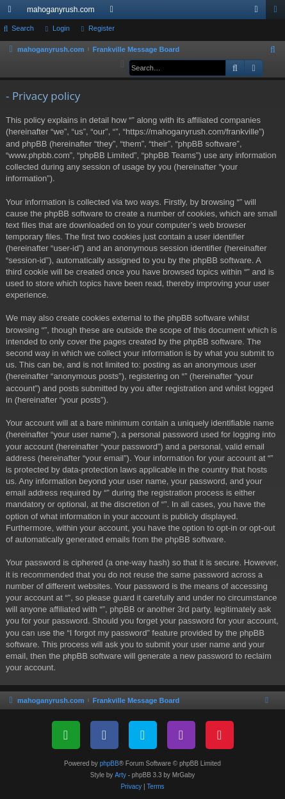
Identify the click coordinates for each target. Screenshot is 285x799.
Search (23, 28)
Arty (120, 775)
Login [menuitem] (259, 12)
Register (101, 28)
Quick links (12, 12)
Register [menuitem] (278, 12)
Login (61, 28)
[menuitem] (273, 50)
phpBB (109, 763)
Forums (114, 12)
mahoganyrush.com (60, 9)
